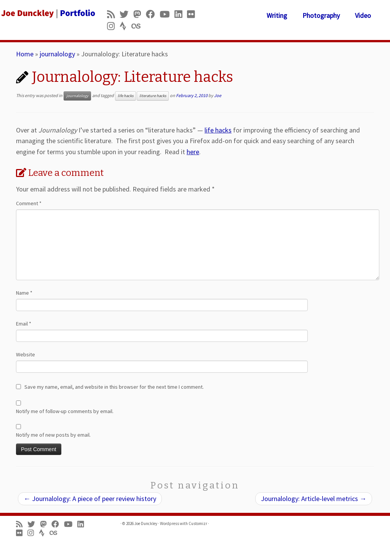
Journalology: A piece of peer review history (90, 498)
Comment (29, 203)
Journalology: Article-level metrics (313, 498)
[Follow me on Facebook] (153, 14)
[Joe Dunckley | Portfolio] (45, 13)
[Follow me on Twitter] (126, 14)
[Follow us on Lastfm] (138, 26)
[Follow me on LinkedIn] (180, 14)
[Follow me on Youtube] (167, 14)
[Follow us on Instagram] (113, 26)
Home (25, 53)
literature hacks (152, 95)
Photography (321, 15)
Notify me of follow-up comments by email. (64, 411)
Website (25, 354)
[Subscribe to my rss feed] (113, 14)
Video (363, 15)
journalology (57, 53)
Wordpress (169, 523)
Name (24, 292)
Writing (277, 15)
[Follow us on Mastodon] (139, 14)
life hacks (125, 95)
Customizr (198, 523)
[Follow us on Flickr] (193, 14)
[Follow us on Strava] (125, 26)
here (193, 151)
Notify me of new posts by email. (53, 434)
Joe (217, 95)
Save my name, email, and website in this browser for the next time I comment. (114, 386)
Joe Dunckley (145, 523)
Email (23, 323)
